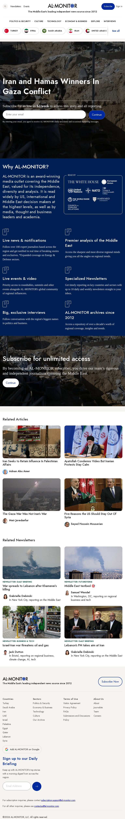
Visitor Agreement (71, 703)
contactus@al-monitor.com (46, 806)
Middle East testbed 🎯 (79, 586)
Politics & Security (19, 21)
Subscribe (108, 6)
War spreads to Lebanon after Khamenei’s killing (30, 588)
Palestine (7, 724)
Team (96, 711)
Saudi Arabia (9, 707)
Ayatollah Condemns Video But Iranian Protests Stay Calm (89, 463)
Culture (38, 21)
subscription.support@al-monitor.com (58, 800)
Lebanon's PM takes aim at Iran (84, 645)
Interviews (110, 21)
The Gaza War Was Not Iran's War (25, 514)
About (96, 703)
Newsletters (15, 6)
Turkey (6, 703)
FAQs (66, 711)
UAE (5, 715)
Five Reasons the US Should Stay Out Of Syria (90, 516)
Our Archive (39, 719)
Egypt (5, 728)
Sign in (119, 6)
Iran (4, 711)
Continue (11, 383)
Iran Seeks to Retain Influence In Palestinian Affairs (30, 463)
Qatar (5, 732)
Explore (95, 21)
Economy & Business (76, 21)
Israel (5, 719)
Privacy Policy (69, 707)
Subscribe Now (110, 681)
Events (26, 6)
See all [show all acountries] (116, 30)
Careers (97, 715)
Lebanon (7, 736)
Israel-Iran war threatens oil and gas (26, 645)
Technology (54, 21)
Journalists (98, 707)
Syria (5, 740)
